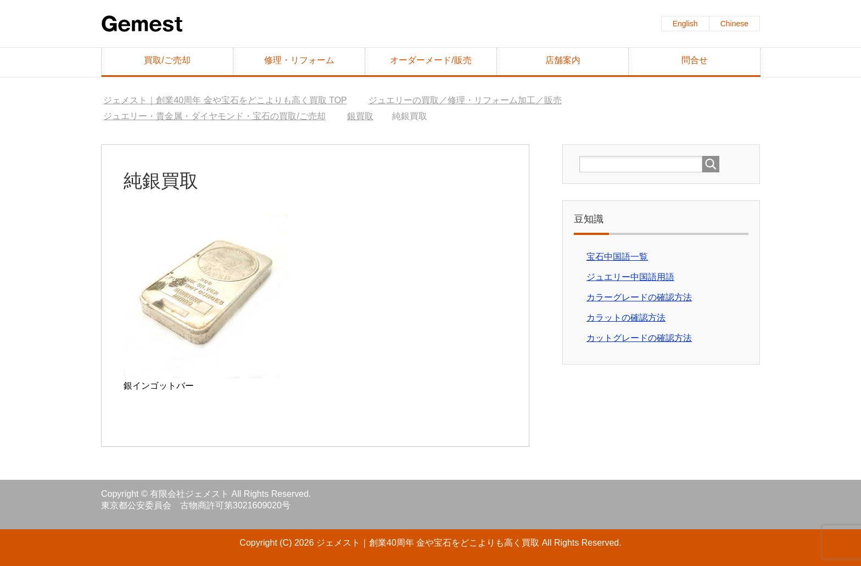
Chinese (734, 23)
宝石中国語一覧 (617, 256)
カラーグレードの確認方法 (639, 297)
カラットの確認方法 (626, 317)
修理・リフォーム (299, 60)
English (685, 23)
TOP (224, 100)
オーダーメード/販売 (430, 60)
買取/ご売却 (167, 60)
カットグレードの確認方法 (639, 338)
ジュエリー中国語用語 (630, 277)
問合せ (694, 60)
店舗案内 (562, 60)
